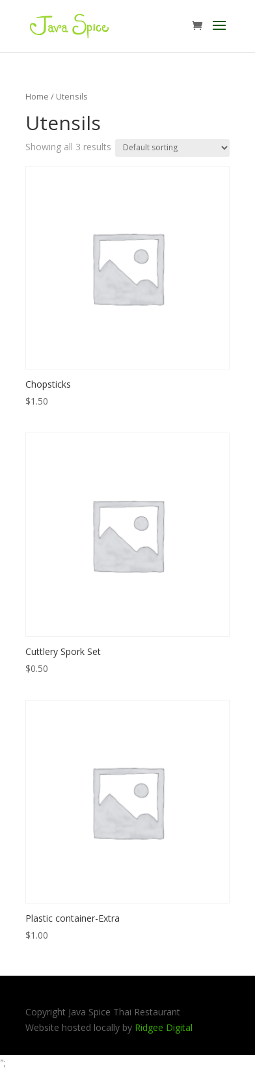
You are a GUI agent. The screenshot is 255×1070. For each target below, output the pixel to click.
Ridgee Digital (164, 1027)
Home (37, 96)
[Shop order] (172, 148)
